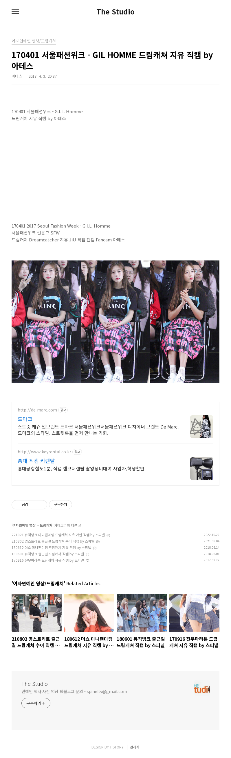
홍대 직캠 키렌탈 (36, 460)
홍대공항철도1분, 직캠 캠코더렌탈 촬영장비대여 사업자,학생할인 (81, 468)
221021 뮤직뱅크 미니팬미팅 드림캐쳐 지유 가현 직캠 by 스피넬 (58, 534)
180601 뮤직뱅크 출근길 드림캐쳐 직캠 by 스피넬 (48, 553)
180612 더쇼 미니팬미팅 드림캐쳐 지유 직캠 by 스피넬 (51, 547)
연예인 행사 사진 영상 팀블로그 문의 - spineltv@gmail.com (74, 691)
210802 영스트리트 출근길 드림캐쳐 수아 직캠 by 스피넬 (53, 541)
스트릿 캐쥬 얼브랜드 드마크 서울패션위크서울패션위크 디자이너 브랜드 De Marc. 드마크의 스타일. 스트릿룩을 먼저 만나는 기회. (98, 429)
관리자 (135, 746)
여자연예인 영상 (24, 525)
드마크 (25, 418)
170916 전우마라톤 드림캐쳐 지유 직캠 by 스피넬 (48, 560)
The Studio (115, 11)
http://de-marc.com (37, 409)
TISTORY (117, 746)
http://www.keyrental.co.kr (44, 451)
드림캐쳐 (46, 525)
